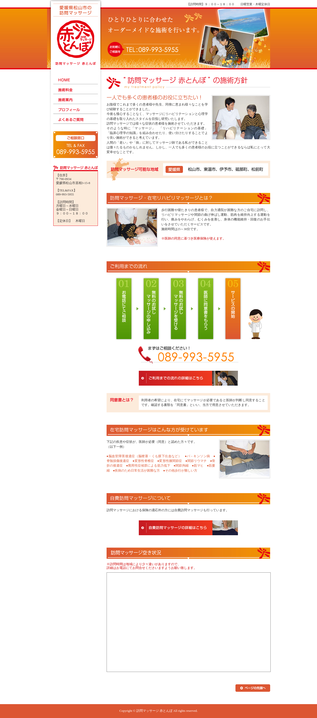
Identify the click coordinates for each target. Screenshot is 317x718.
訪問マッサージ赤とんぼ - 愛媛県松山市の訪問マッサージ (76, 36)
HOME (75, 79)
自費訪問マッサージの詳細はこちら (188, 527)
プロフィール (75, 109)
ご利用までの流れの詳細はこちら (188, 378)
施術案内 (75, 99)
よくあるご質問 (75, 119)
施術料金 (75, 89)
